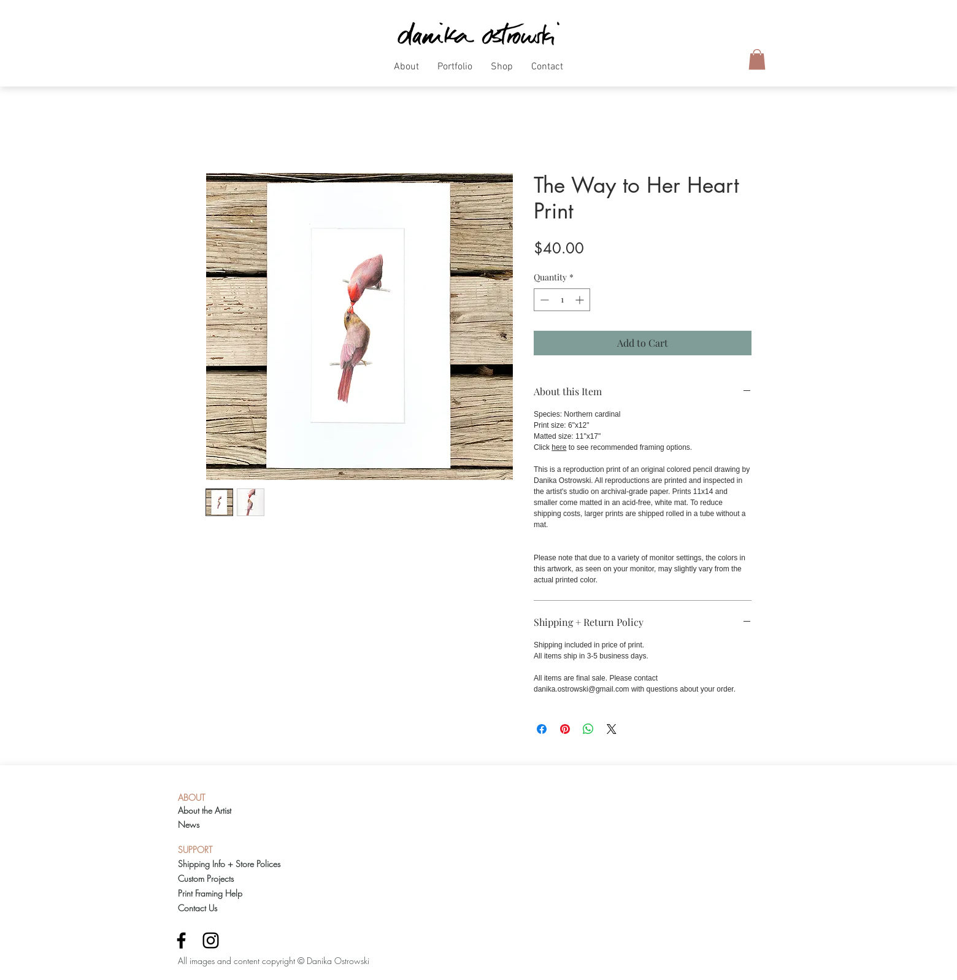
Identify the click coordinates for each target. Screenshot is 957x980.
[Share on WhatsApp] (588, 729)
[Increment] (580, 300)
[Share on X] (611, 729)
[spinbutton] (562, 300)
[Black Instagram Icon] (210, 940)
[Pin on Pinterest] (565, 729)
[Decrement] (543, 300)
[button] (406, 71)
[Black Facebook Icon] (181, 940)
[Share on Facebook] (541, 729)
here (559, 447)
